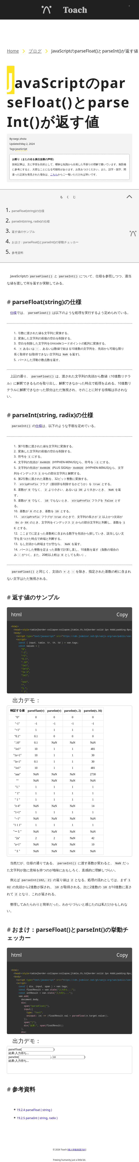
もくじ (97, 25)
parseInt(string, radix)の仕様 (31, 221)
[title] (69, 773)
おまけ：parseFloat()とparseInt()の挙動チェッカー (45, 242)
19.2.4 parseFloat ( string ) (34, 1101)
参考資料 (17, 253)
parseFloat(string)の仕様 (28, 211)
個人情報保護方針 (76, 1140)
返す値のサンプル (23, 232)
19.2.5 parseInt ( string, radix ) (37, 1109)
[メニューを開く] (129, 9)
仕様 (13, 312)
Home (13, 51)
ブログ (35, 51)
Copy (122, 607)
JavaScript (21, 149)
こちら (54, 174)
